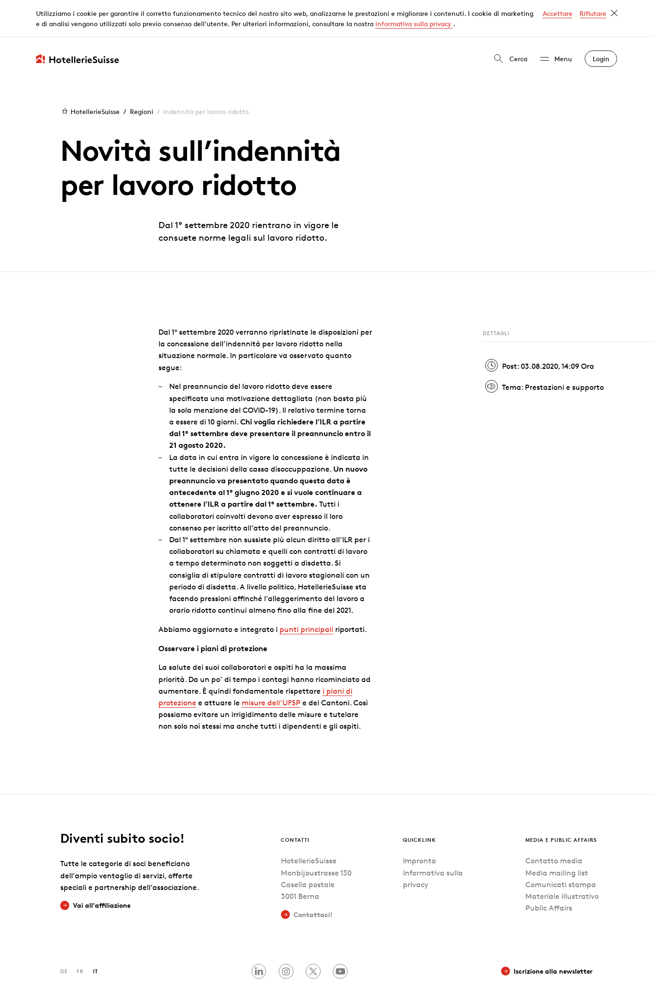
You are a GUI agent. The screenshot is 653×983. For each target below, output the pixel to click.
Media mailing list (556, 836)
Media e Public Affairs (561, 802)
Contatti (295, 802)
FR (80, 934)
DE (64, 934)
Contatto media (553, 824)
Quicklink (419, 802)
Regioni (141, 74)
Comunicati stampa (560, 847)
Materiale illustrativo (562, 859)
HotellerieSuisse (90, 74)
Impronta (419, 824)
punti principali (306, 592)
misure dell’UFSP (271, 665)
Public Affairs (548, 871)
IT (95, 934)
